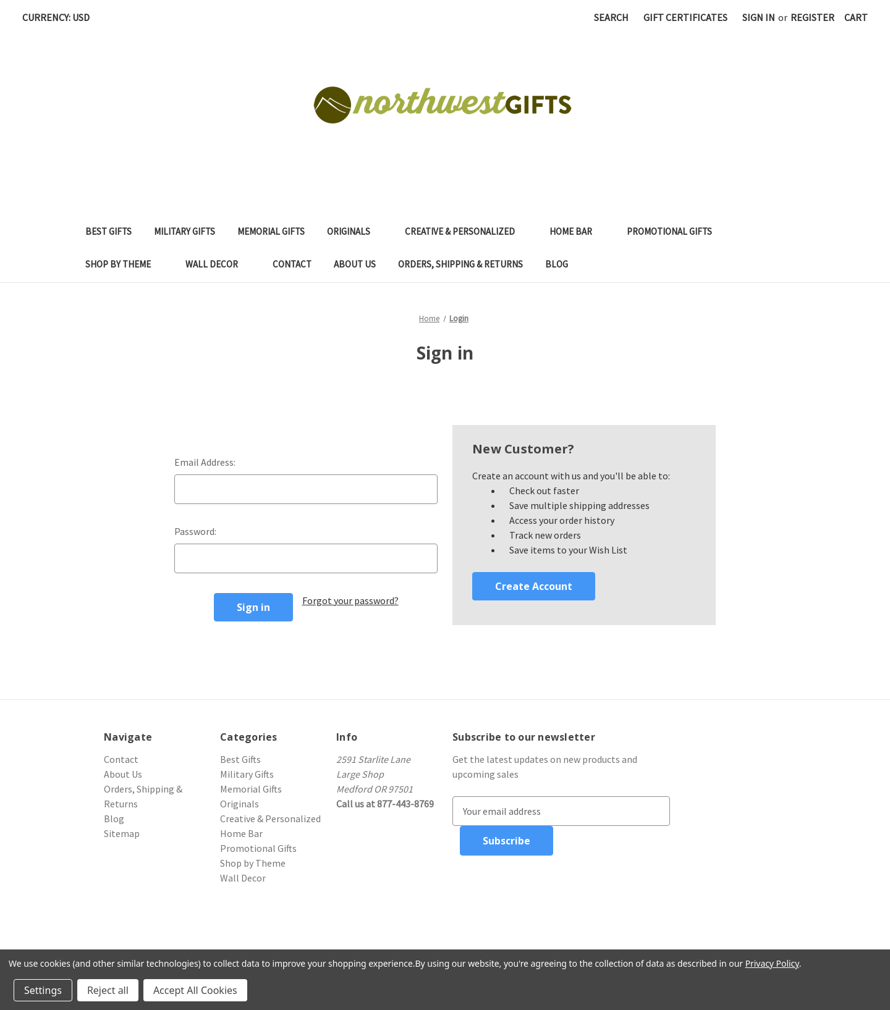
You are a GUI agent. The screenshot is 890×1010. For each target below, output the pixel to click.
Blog (556, 264)
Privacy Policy (772, 963)
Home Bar (576, 231)
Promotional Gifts (675, 231)
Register (812, 17)
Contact (292, 264)
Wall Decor (217, 264)
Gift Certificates (685, 17)
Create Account (533, 586)
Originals (355, 231)
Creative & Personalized (466, 231)
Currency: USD (60, 17)
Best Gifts (108, 231)
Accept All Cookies (195, 990)
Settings (43, 990)
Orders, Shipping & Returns (460, 264)
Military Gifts (184, 231)
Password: (195, 531)
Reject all (108, 990)
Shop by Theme (124, 264)
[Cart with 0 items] (856, 17)
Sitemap (122, 833)
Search (611, 17)
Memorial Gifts (271, 231)
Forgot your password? (350, 600)
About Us (355, 264)
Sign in (758, 17)
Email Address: (204, 462)
